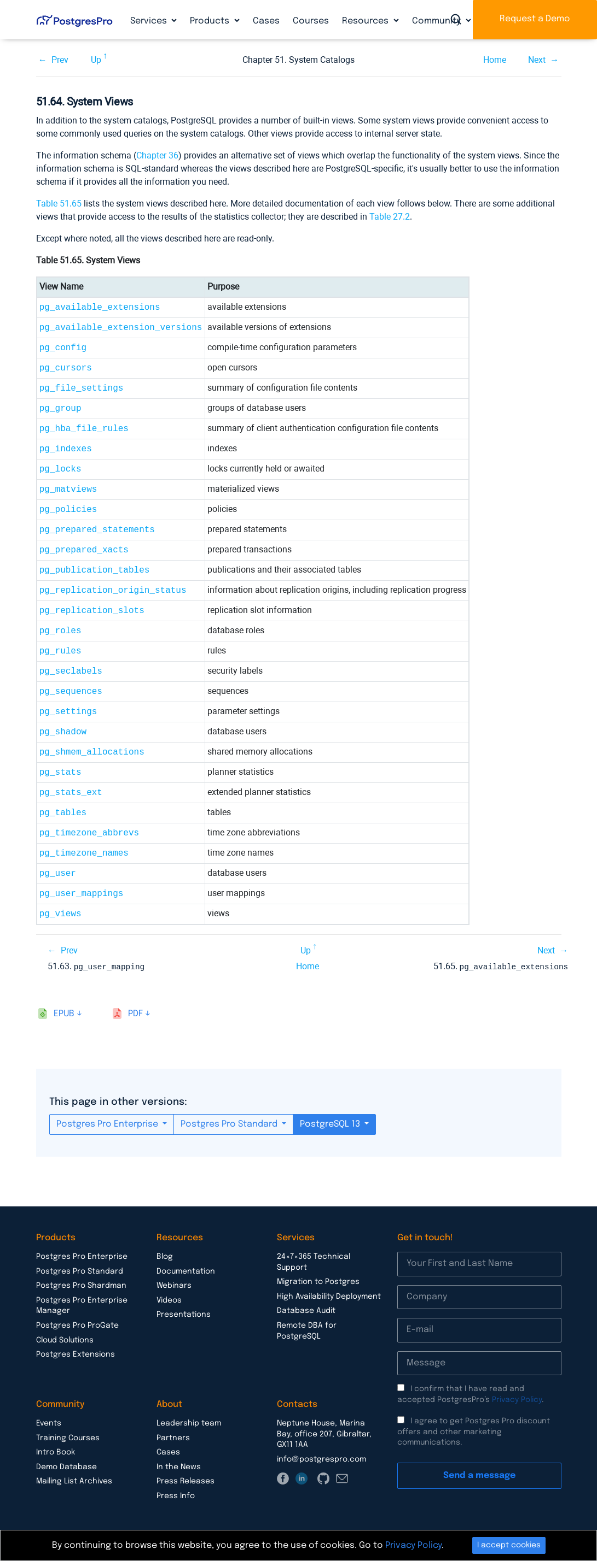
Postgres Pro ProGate (77, 1325)
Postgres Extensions (75, 1354)
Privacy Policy (517, 1399)
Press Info (176, 1495)
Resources (366, 21)
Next (537, 60)
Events (48, 1423)
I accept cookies (509, 1545)
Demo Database (66, 1466)
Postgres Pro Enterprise (108, 1123)
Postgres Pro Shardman (81, 1285)
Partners (173, 1437)
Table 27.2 (389, 216)
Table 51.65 (59, 203)
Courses (311, 21)
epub (64, 1013)
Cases (266, 21)
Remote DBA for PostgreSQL (307, 1330)
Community (437, 21)
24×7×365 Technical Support (313, 1261)
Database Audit (306, 1310)
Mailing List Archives (74, 1481)
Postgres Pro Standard (230, 1123)
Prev (59, 60)
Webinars (174, 1285)
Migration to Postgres (318, 1281)
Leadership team (189, 1423)
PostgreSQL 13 (331, 1123)
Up (96, 60)
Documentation (186, 1271)
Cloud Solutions (65, 1340)
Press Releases (186, 1481)
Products (210, 21)
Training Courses (68, 1437)
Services (149, 21)
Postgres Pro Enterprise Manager (81, 1305)
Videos (169, 1300)
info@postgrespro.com (321, 1459)
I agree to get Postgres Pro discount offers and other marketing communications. (473, 1431)
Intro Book (55, 1452)
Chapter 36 (157, 155)
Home (494, 60)
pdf (135, 1013)
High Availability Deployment (329, 1296)
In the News (179, 1466)
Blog (165, 1256)
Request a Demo (535, 18)
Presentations (184, 1314)
